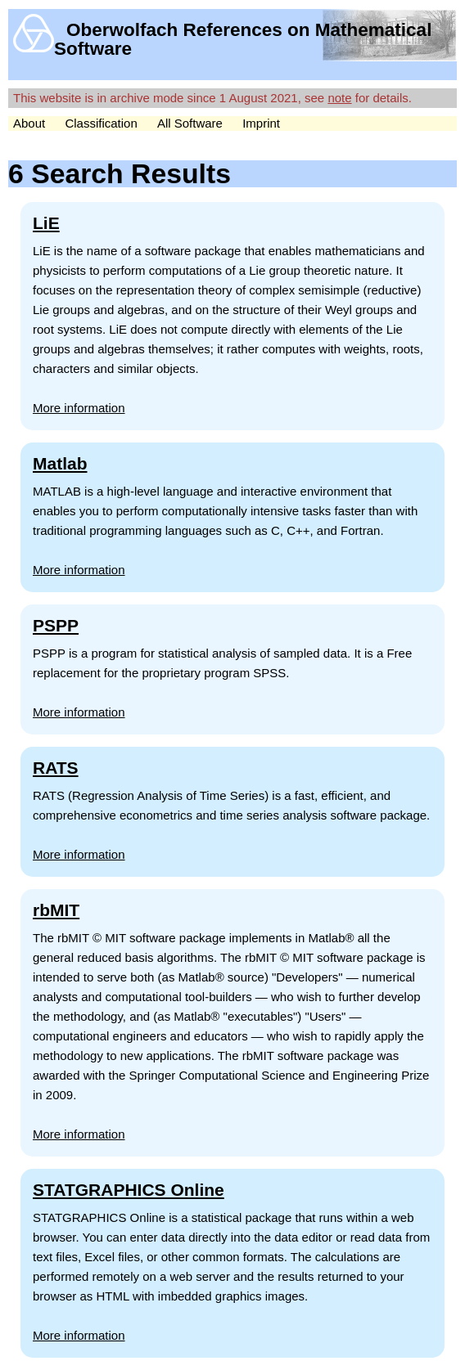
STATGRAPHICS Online (128, 1189)
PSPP (56, 625)
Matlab (60, 463)
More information (79, 408)
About (29, 123)
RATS (56, 767)
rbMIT (56, 910)
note (339, 98)
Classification (101, 123)
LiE (46, 222)
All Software (190, 123)
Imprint (261, 123)
